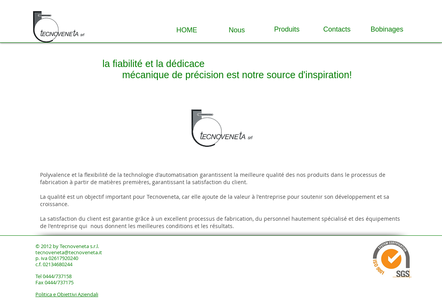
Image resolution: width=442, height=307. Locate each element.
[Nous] (237, 30)
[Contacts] (337, 29)
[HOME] (187, 30)
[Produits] (287, 29)
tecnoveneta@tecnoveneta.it (68, 252)
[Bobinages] (387, 29)
